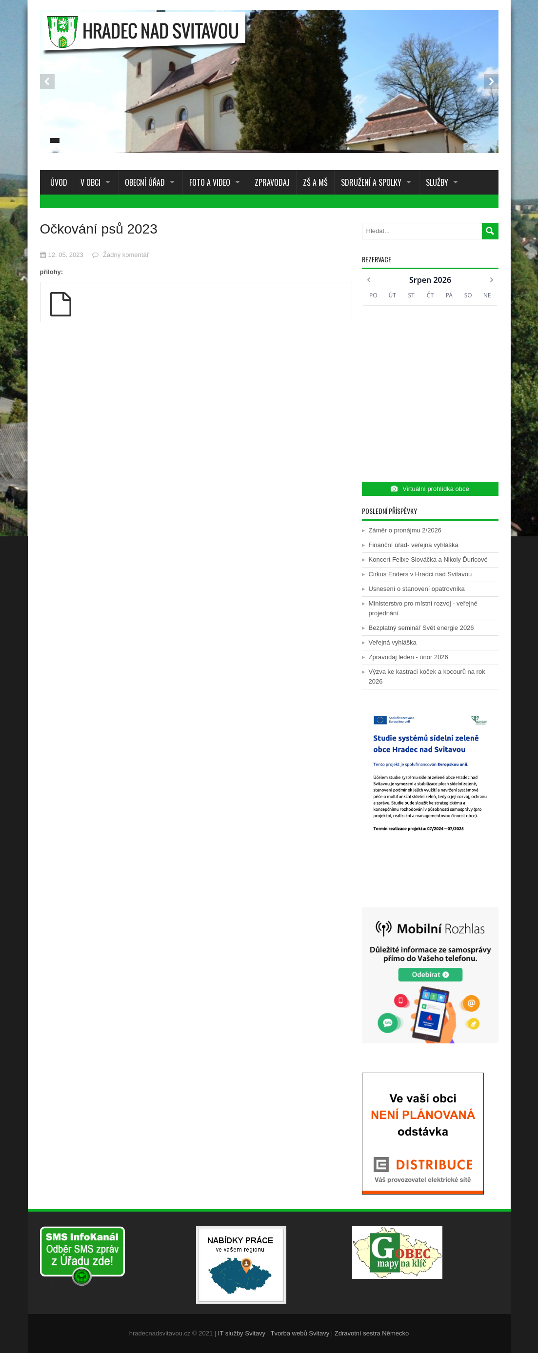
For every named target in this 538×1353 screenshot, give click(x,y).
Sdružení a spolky (371, 182)
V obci (90, 182)
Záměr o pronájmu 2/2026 (405, 530)
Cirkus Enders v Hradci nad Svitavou (420, 574)
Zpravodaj (272, 182)
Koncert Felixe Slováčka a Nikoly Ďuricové (428, 559)
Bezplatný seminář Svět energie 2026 (421, 627)
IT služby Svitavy (241, 1333)
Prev (47, 81)
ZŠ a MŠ (315, 182)
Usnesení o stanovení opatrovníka (417, 588)
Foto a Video (209, 182)
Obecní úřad (145, 182)
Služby (437, 182)
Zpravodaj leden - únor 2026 (408, 657)
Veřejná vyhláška (393, 642)
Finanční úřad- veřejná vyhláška (413, 545)
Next (491, 81)
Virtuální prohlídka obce (430, 488)
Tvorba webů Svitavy (300, 1333)
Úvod (56, 182)
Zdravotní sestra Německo (372, 1333)
